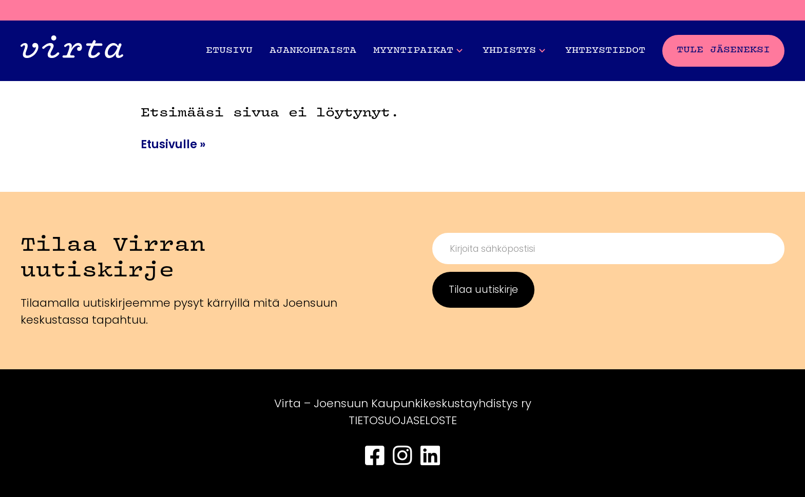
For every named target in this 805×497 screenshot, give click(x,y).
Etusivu (229, 50)
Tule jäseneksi (723, 50)
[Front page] (72, 50)
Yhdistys (514, 51)
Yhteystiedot (605, 50)
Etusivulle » (173, 144)
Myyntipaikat (418, 51)
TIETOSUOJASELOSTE (403, 420)
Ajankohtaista (313, 50)
